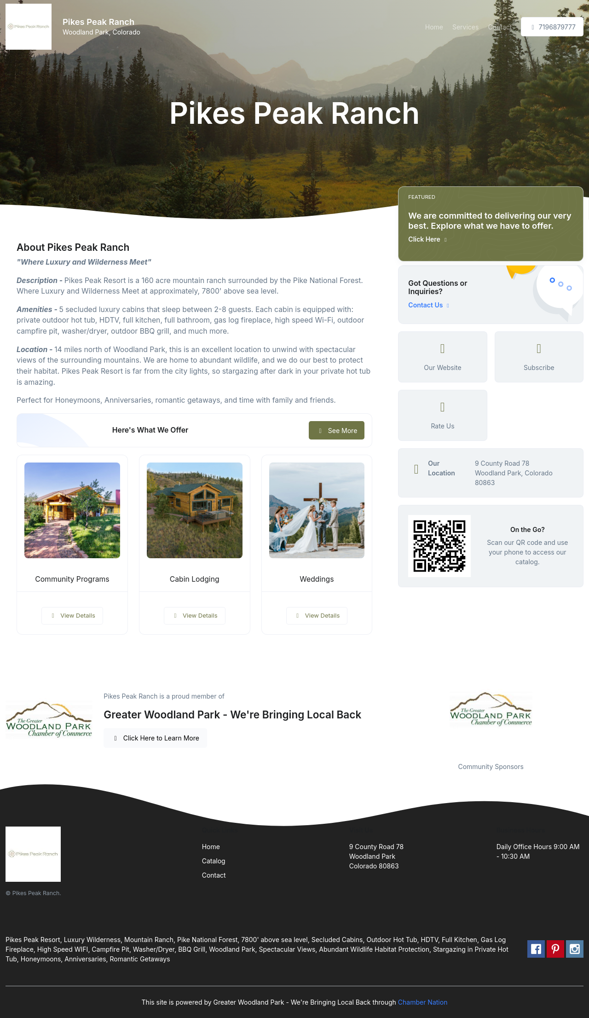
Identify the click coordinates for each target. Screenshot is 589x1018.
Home (434, 27)
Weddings (317, 579)
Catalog (213, 861)
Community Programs (72, 579)
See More (336, 430)
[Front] (30, 27)
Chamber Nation (423, 1002)
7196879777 (552, 27)
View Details (72, 615)
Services (465, 27)
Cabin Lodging (194, 579)
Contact (500, 27)
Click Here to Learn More (155, 738)
